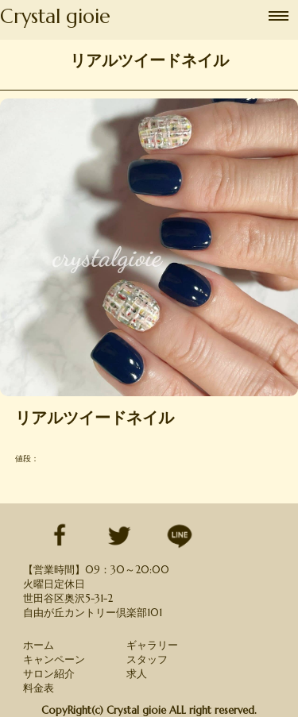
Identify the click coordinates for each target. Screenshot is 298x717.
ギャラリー (152, 645)
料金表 (38, 688)
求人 (136, 673)
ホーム (38, 645)
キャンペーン (54, 659)
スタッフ (147, 659)
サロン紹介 (49, 673)
